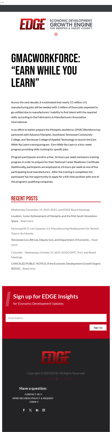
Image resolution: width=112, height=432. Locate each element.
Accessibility (66, 379)
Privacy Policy (47, 379)
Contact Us (32, 394)
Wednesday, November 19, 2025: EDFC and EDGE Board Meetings (50, 209)
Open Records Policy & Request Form (33, 400)
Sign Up (97, 328)
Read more (27, 220)
